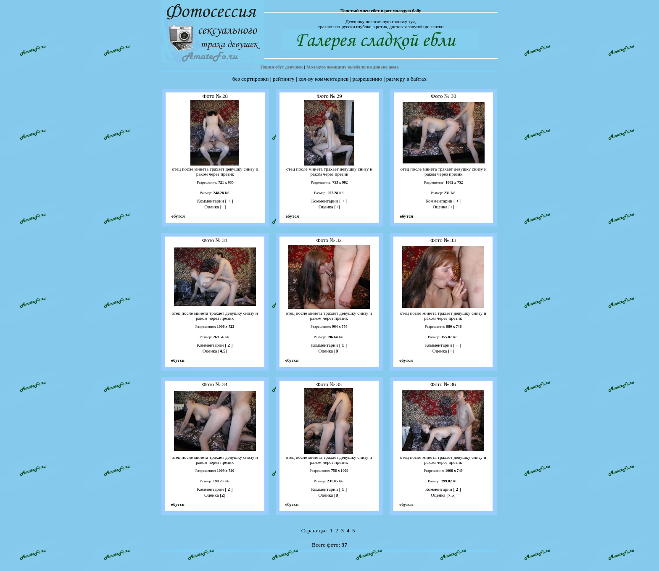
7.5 (451, 494)
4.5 (223, 350)
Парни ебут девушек (281, 66)
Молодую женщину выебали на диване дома (352, 66)
